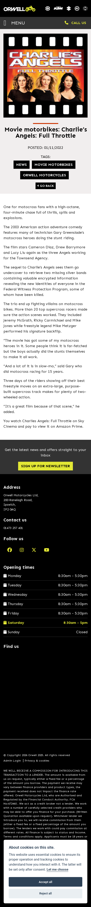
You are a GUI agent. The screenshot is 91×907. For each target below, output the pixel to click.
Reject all (45, 893)
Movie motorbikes (54, 164)
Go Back (45, 186)
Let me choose (57, 870)
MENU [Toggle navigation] (14, 23)
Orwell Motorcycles (44, 175)
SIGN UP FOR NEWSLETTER (45, 466)
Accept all (45, 882)
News (21, 164)
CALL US (75, 23)
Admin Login (12, 760)
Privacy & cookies (37, 760)
